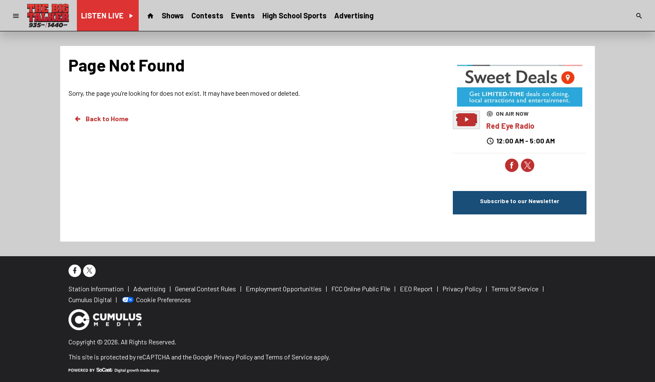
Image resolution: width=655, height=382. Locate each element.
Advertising (353, 15)
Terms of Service (288, 357)
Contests (207, 15)
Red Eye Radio (510, 125)
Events (243, 15)
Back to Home (101, 119)
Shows (173, 15)
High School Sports (294, 15)
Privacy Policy (233, 357)
